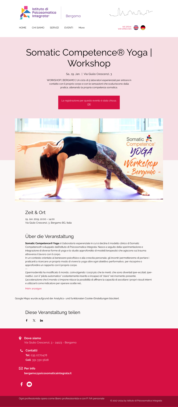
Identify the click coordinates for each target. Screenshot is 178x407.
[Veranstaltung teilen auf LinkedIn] (41, 320)
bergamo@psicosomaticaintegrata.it (48, 373)
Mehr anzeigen (33, 288)
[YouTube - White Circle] (29, 384)
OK (89, 104)
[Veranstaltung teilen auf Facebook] (26, 320)
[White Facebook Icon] (21, 384)
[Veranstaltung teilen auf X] (34, 320)
